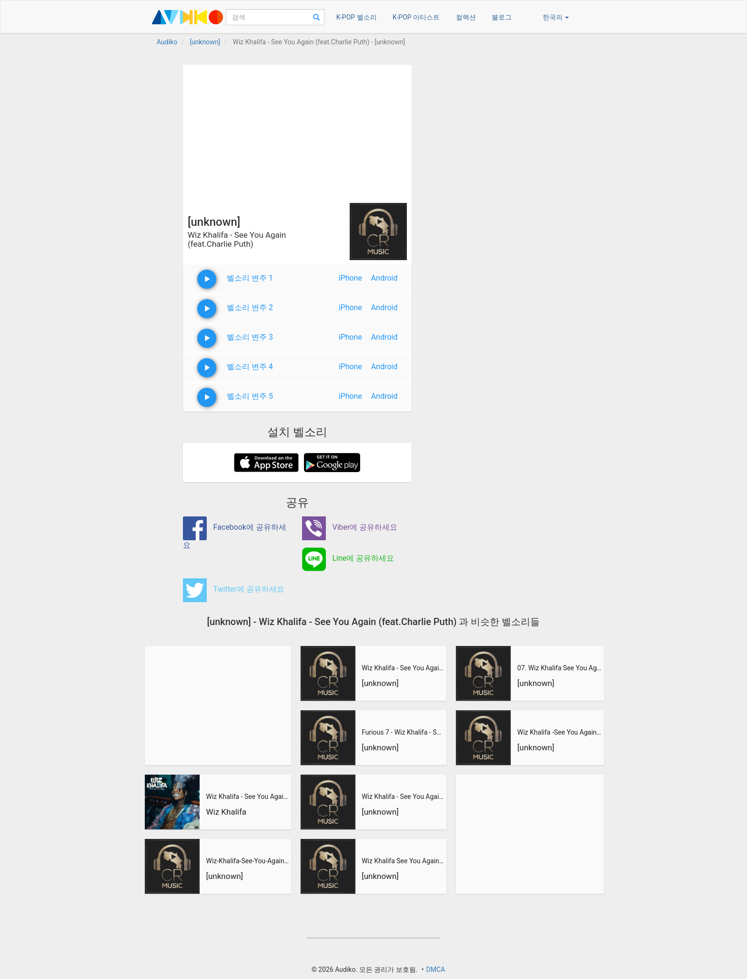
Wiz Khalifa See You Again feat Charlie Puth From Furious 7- (403, 861)
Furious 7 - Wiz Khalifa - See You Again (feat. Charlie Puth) (403, 732)
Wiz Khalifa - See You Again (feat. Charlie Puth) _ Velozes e (403, 668)
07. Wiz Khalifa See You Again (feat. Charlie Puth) (559, 668)
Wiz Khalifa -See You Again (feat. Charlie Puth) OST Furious (559, 732)
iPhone (350, 278)
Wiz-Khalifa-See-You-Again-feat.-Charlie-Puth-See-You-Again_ (247, 861)
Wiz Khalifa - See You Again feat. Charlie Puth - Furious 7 (403, 796)
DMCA (435, 969)
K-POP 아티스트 (416, 17)
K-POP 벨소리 (356, 17)
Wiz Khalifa (226, 812)
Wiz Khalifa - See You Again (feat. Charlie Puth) (247, 796)
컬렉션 (466, 17)
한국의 (556, 17)
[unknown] (224, 876)
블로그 (502, 17)
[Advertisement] (297, 131)
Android (384, 278)
